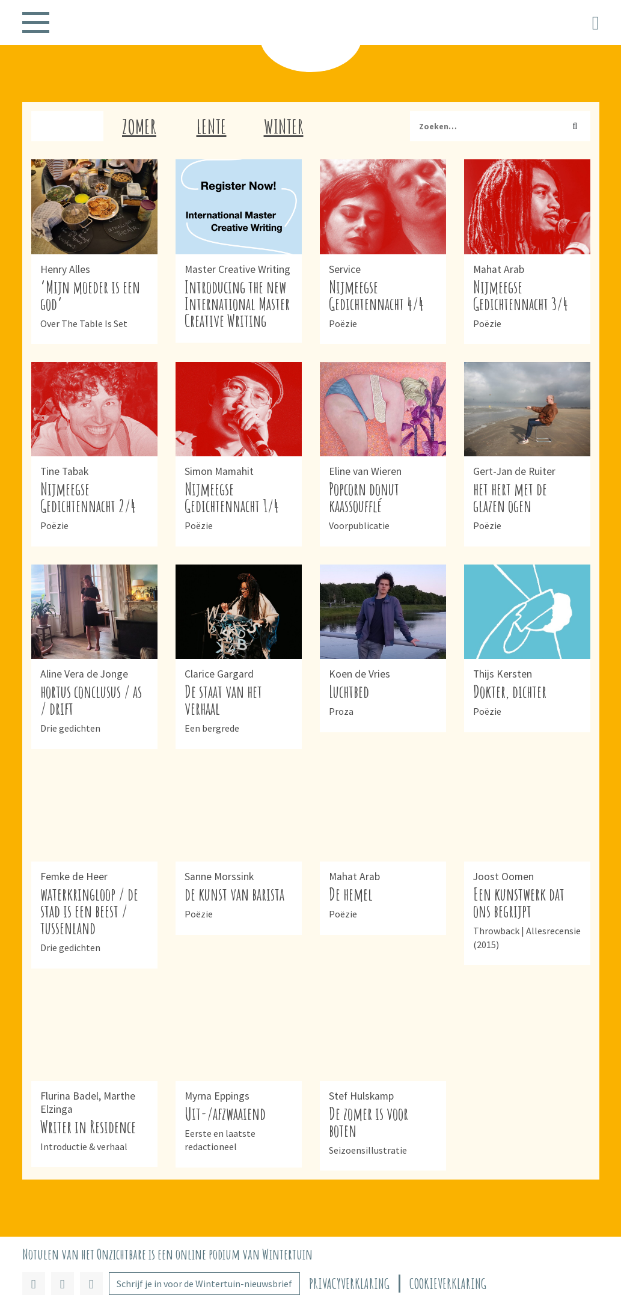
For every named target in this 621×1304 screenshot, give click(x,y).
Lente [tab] (212, 126)
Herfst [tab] (67, 126)
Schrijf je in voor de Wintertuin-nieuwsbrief (204, 1284)
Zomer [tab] (139, 126)
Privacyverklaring (349, 1284)
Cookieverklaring (447, 1284)
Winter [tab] (284, 126)
